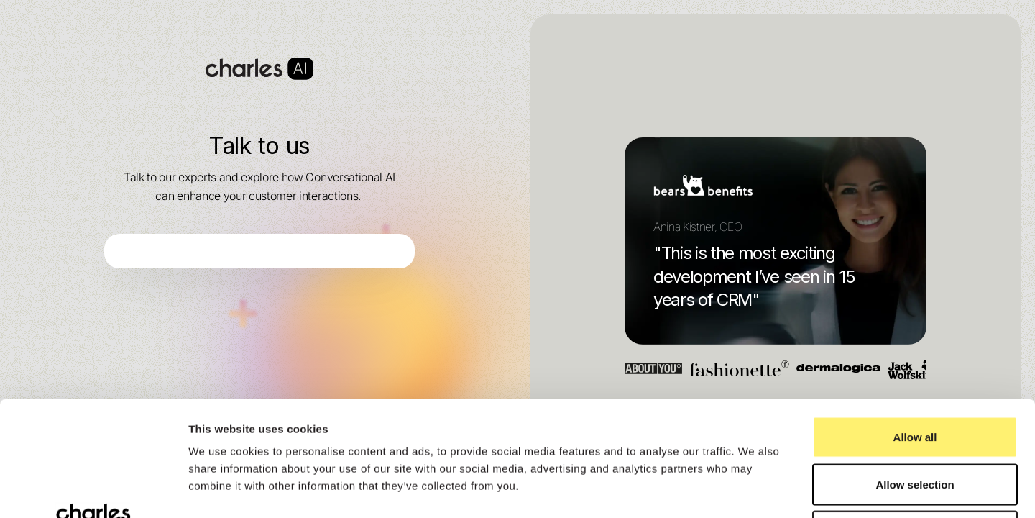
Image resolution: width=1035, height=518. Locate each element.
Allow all (915, 329)
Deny (915, 423)
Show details (754, 489)
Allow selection (914, 377)
